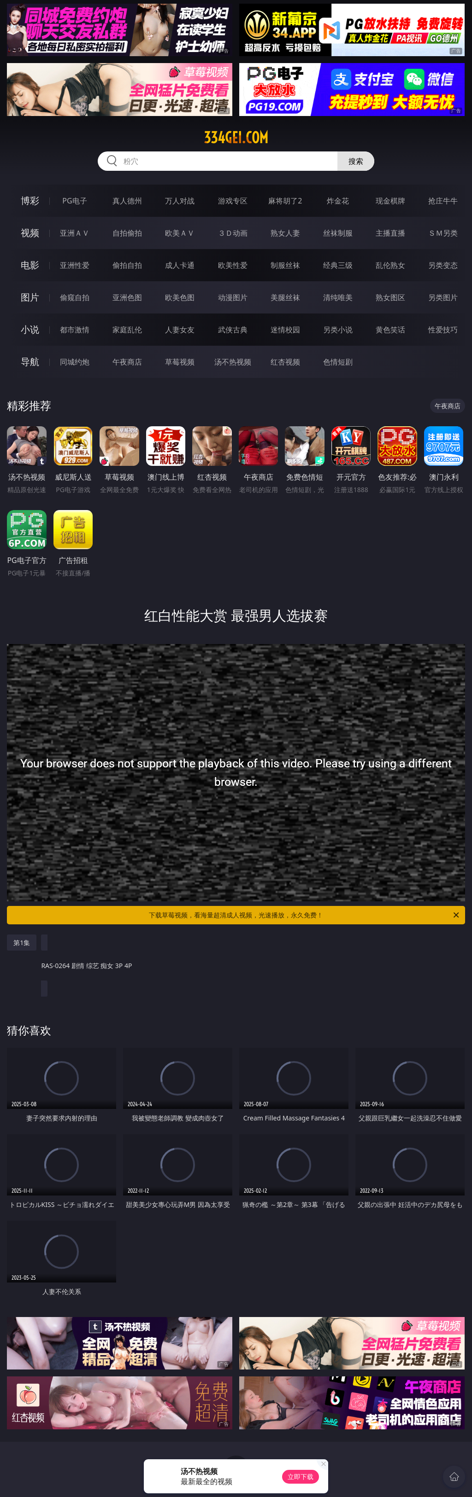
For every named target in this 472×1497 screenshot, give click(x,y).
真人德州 (127, 201)
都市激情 (74, 330)
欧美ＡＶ (180, 233)
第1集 (21, 942)
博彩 (30, 200)
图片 (30, 297)
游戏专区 (233, 201)
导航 (30, 361)
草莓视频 (180, 362)
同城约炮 (74, 362)
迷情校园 (285, 330)
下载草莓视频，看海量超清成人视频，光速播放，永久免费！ (304, 915)
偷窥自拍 (74, 297)
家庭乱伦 (127, 330)
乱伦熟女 (390, 265)
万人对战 (180, 201)
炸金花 (338, 201)
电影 (30, 265)
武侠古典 (233, 330)
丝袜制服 (338, 233)
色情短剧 (338, 362)
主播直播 (390, 233)
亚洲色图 (127, 297)
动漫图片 (233, 297)
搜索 (355, 161)
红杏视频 (285, 362)
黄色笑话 (390, 330)
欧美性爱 (233, 265)
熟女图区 (390, 297)
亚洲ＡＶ (74, 233)
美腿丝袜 (285, 297)
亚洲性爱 (74, 265)
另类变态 (443, 265)
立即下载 (300, 1476)
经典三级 (338, 265)
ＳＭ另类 (443, 233)
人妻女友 (180, 330)
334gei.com (236, 137)
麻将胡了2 (285, 201)
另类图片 (443, 297)
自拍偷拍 (127, 233)
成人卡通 (180, 265)
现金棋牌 (390, 201)
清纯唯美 (338, 297)
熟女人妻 (285, 233)
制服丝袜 (285, 265)
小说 (30, 329)
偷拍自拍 (127, 265)
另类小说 (338, 330)
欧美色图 (180, 297)
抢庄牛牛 (443, 201)
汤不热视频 (232, 362)
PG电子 (74, 201)
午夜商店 (127, 362)
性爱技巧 (443, 330)
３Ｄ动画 (233, 233)
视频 (30, 232)
